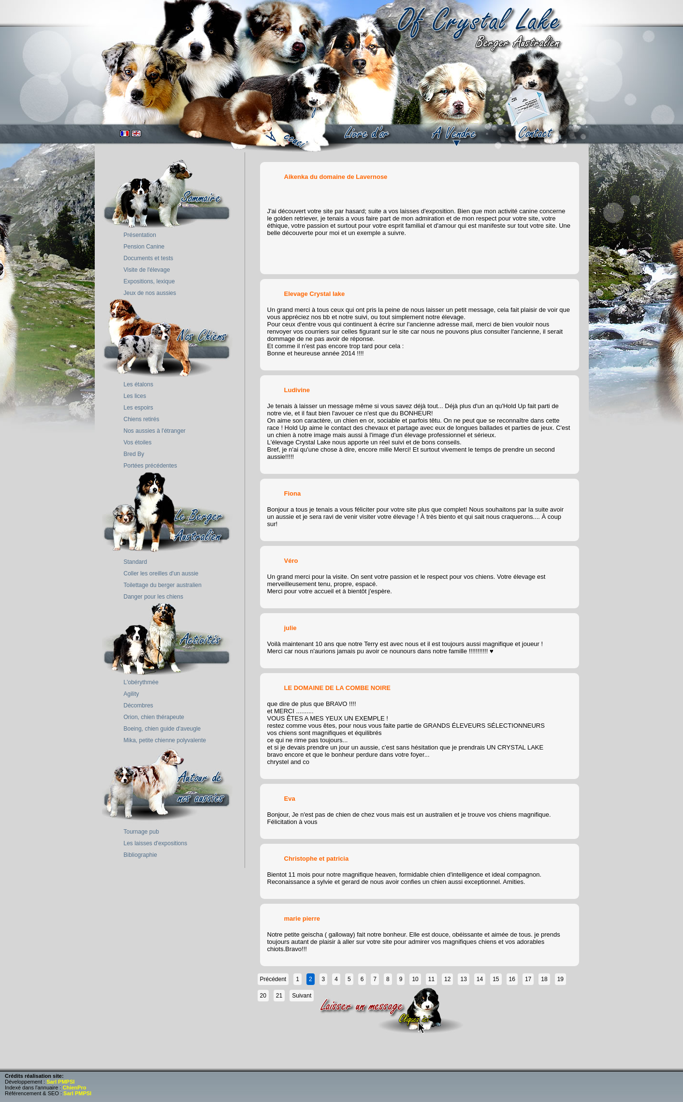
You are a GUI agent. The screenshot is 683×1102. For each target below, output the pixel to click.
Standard (135, 561)
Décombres (138, 705)
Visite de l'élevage (147, 269)
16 (512, 979)
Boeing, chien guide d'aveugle (162, 728)
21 (279, 995)
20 (263, 995)
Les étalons (138, 384)
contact (536, 133)
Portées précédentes (150, 465)
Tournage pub (141, 831)
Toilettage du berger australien (163, 585)
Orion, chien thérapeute (154, 717)
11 (431, 979)
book (367, 133)
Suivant (301, 995)
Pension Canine (144, 246)
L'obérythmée (141, 682)
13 (463, 979)
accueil (291, 128)
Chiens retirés (142, 419)
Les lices (135, 396)
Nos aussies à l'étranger (155, 430)
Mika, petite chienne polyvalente (165, 740)
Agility (131, 694)
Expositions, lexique (149, 281)
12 (447, 979)
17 (528, 979)
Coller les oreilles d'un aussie (161, 573)
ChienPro (75, 1087)
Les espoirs (138, 407)
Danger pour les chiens (153, 596)
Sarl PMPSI (60, 1082)
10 (415, 979)
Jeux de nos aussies (150, 293)
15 (496, 979)
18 (544, 979)
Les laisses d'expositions (156, 843)
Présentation (140, 235)
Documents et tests (149, 258)
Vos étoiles (138, 442)
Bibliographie (140, 855)
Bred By (134, 454)
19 (560, 979)
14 (480, 979)
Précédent (273, 979)
